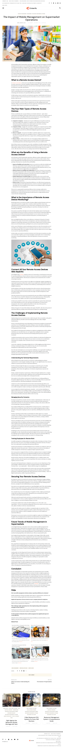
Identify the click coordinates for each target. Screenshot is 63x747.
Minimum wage (15, 709)
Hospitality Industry (8, 709)
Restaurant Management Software (38, 13)
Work (11, 717)
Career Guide (5, 708)
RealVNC (22, 274)
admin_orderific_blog (21, 22)
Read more (20, 641)
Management (29, 13)
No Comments (30, 22)
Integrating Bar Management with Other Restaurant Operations (19, 646)
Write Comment (31, 674)
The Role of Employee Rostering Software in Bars (39, 645)
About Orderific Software (31, 708)
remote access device (16, 82)
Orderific (36, 583)
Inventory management (22, 13)
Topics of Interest (15, 716)
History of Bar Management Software (37, 625)
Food (19, 708)
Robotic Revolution (7, 716)
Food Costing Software (31, 709)
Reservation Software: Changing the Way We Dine (20, 625)
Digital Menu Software (13, 708)
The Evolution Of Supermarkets (44, 681)
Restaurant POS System (31, 714)
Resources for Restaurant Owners (11, 711)
